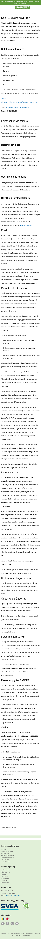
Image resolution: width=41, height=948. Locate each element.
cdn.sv (3, 98)
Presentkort (4, 876)
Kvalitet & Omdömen (7, 851)
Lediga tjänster (5, 862)
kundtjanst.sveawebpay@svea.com (18, 107)
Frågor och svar (5, 872)
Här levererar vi (5, 860)
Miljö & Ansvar (5, 853)
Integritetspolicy (5, 878)
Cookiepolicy (5, 880)
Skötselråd (4, 874)
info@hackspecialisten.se (13, 895)
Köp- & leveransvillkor (7, 855)
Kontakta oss (5, 870)
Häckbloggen (5, 882)
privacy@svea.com (25, 225)
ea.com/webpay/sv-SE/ (30, 102)
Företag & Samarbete (7, 857)
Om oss (3, 849)
